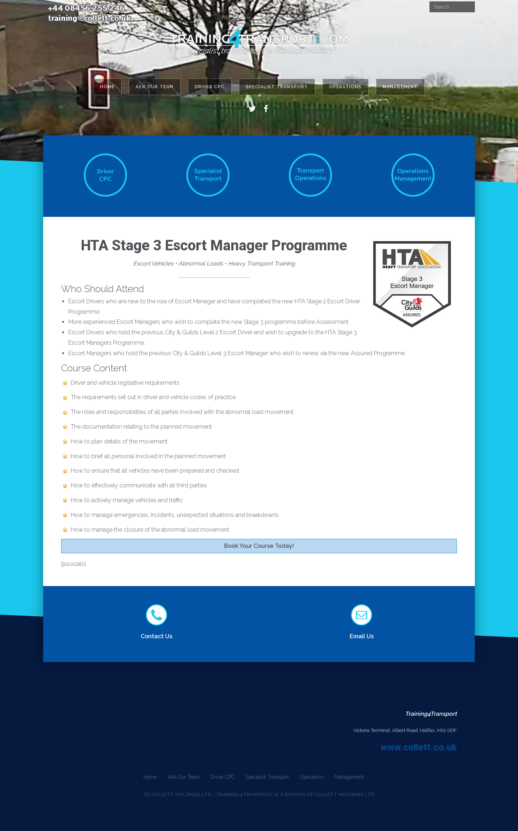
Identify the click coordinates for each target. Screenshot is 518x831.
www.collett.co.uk (419, 747)
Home (107, 86)
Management (400, 86)
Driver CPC (210, 86)
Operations (345, 86)
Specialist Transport (277, 86)
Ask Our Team (154, 86)
